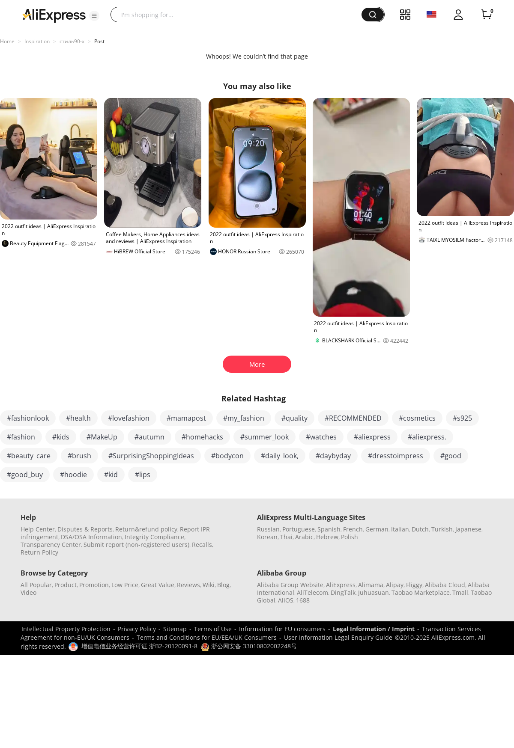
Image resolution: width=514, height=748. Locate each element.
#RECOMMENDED (353, 418)
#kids (60, 437)
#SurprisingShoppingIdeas (151, 455)
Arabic (304, 537)
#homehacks (202, 437)
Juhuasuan (373, 592)
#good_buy (25, 474)
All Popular (36, 585)
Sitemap (175, 629)
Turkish (442, 529)
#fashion (21, 437)
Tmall (460, 592)
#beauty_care (29, 455)
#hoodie (73, 474)
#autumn (149, 437)
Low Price (124, 585)
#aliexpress (372, 437)
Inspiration (37, 41)
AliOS (285, 600)
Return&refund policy (146, 529)
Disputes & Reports (85, 529)
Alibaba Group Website (290, 585)
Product (65, 585)
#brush (79, 455)
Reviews (188, 585)
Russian (268, 529)
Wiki (209, 585)
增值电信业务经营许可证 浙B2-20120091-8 (139, 646)
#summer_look (264, 437)
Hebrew (327, 537)
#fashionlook (28, 418)
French (353, 529)
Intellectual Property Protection (66, 629)
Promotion (94, 585)
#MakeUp (102, 437)
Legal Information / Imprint (374, 629)
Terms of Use (213, 629)
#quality (294, 418)
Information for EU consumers (282, 629)
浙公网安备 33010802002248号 (249, 646)
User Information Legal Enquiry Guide (338, 637)
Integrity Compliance (154, 537)
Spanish (329, 529)
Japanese (468, 529)
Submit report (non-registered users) (136, 544)
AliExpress (341, 585)
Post (99, 41)
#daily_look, (280, 455)
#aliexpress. (427, 437)
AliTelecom (312, 592)
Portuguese (298, 529)
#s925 (462, 418)
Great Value (157, 585)
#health (78, 418)
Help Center (38, 529)
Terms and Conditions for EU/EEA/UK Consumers (207, 637)
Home (7, 41)
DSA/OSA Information (91, 537)
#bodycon (227, 455)
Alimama (370, 585)
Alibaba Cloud (445, 585)
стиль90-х (72, 41)
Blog (223, 585)
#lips (142, 474)
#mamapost (186, 418)
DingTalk (343, 592)
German (376, 529)
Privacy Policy (137, 629)
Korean (267, 537)
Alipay (394, 585)
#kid (111, 474)
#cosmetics (417, 418)
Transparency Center (51, 544)
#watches (321, 437)
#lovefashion (128, 418)
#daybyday (333, 455)
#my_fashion (243, 418)
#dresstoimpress (395, 455)
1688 (303, 600)
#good (450, 455)
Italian (400, 529)
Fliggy (414, 585)
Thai (286, 537)
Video (28, 592)
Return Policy (39, 552)
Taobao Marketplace (420, 592)
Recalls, (203, 544)
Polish (349, 537)
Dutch (420, 529)
